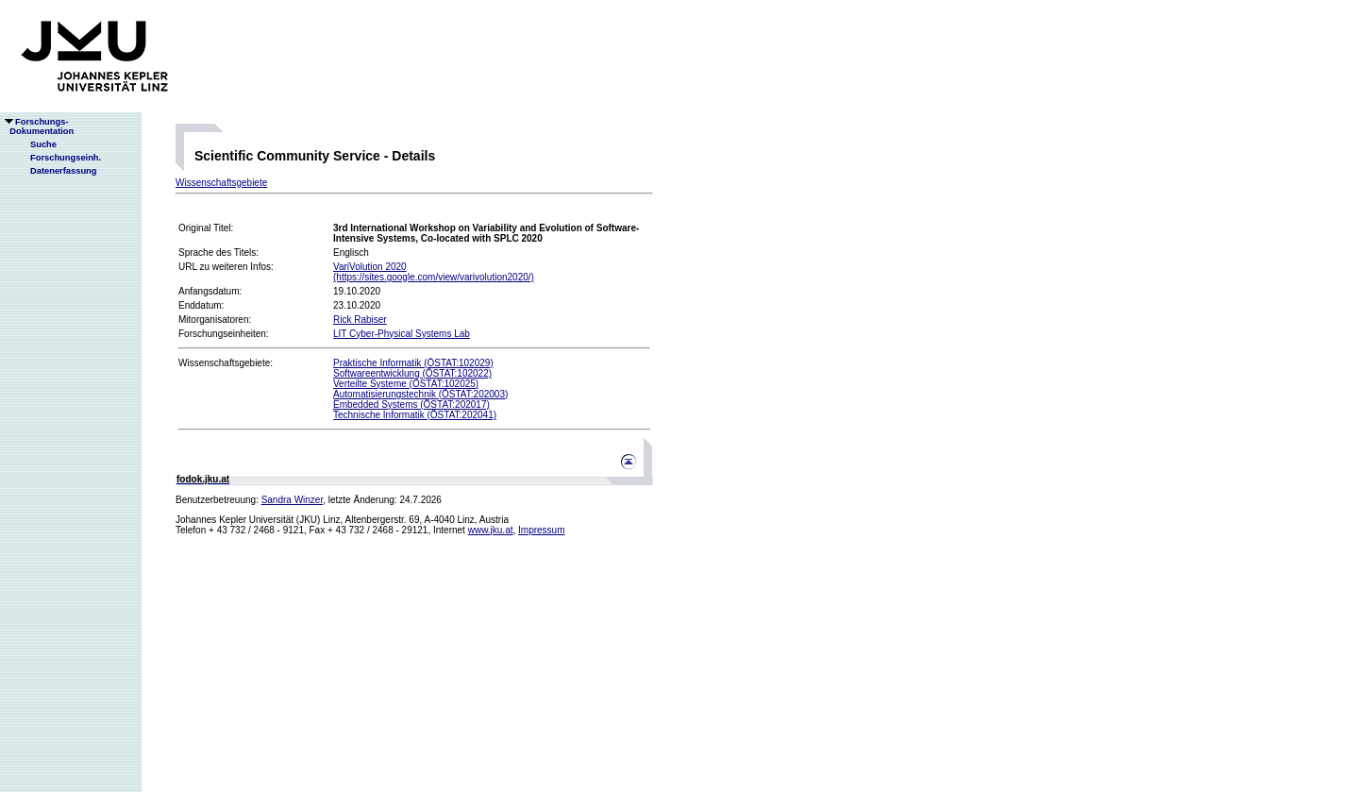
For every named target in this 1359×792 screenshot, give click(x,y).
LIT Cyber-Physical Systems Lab (401, 334)
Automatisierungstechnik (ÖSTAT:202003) (420, 394)
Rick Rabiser (360, 319)
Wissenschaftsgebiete (221, 182)
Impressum (541, 530)
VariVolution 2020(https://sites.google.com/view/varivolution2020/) (433, 271)
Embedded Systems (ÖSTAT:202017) (411, 404)
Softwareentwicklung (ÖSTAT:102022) (412, 373)
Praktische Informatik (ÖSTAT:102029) (413, 363)
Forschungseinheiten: (223, 334)
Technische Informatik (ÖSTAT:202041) (414, 415)
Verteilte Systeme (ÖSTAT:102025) (405, 384)
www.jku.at (490, 530)
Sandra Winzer (292, 500)
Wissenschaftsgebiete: (225, 363)
